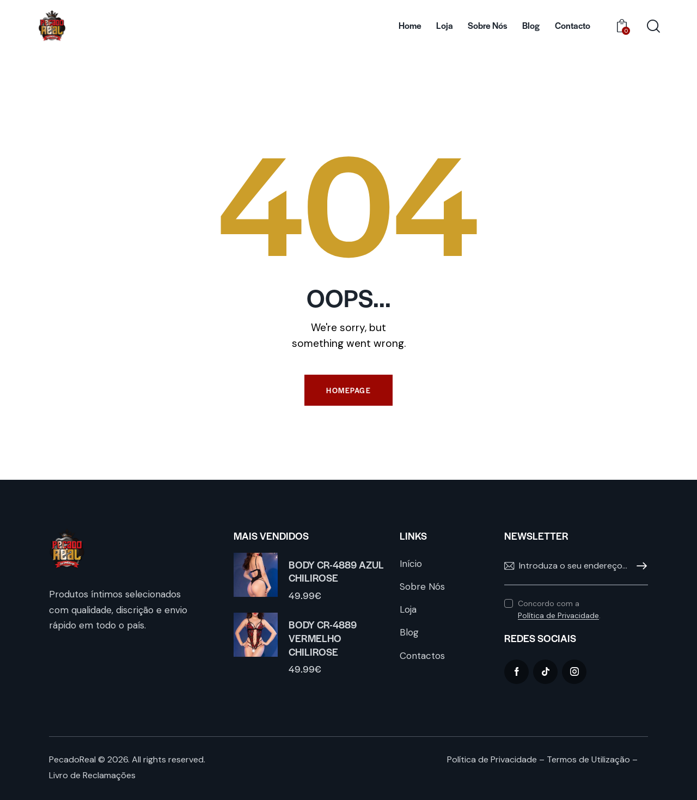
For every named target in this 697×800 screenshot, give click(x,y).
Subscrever (640, 566)
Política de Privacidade (558, 616)
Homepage (348, 390)
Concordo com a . (559, 609)
